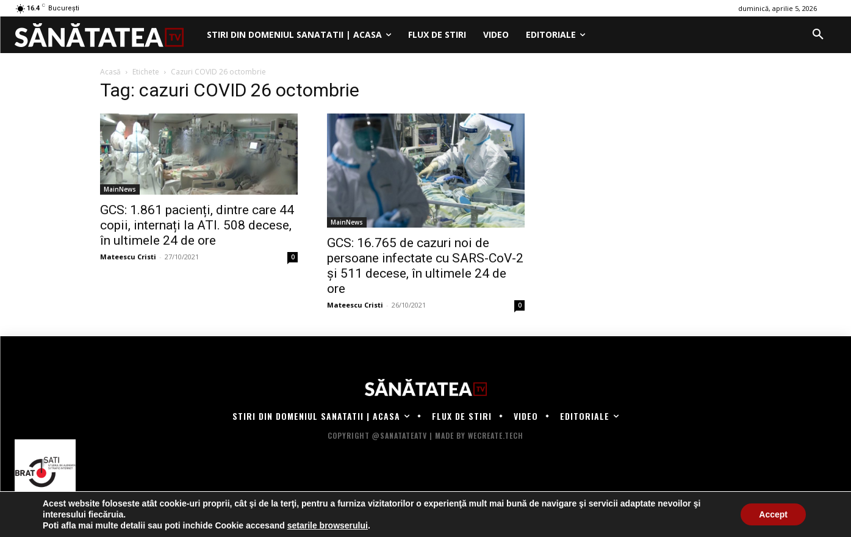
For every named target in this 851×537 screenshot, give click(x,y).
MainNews (120, 189)
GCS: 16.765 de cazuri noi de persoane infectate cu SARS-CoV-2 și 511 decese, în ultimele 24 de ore (425, 266)
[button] (818, 34)
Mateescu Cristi (128, 256)
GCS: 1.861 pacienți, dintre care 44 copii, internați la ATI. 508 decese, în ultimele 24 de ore (197, 225)
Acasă (110, 72)
